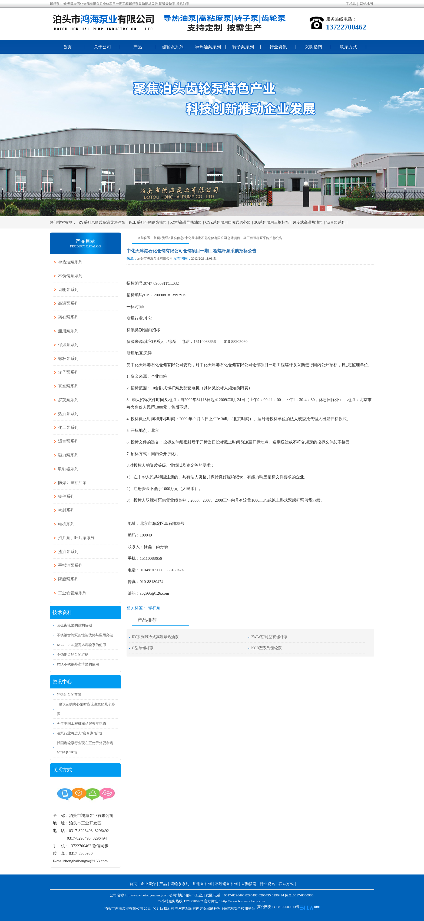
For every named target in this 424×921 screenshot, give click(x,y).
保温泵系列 (68, 345)
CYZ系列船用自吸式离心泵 (228, 222)
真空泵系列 (68, 386)
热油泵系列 (68, 414)
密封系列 (66, 510)
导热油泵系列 (208, 47)
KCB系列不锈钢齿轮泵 (148, 222)
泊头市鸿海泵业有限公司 (155, 258)
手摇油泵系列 (70, 565)
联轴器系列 (68, 469)
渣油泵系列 (68, 551)
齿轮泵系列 (173, 47)
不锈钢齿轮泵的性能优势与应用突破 (85, 635)
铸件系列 (66, 496)
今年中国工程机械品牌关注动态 (81, 723)
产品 (137, 47)
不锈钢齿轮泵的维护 (72, 654)
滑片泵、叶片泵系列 (76, 538)
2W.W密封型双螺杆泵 (269, 637)
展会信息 (176, 238)
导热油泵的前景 (69, 695)
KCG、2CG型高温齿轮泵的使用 (81, 645)
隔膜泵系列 (68, 579)
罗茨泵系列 (68, 400)
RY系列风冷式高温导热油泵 (102, 222)
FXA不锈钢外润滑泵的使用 (78, 664)
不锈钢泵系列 (70, 276)
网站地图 (366, 4)
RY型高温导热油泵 (186, 222)
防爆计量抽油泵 (72, 483)
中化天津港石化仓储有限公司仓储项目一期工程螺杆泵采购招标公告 (233, 238)
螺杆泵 (154, 608)
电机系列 (66, 524)
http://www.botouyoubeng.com (243, 901)
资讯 (165, 238)
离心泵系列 (68, 317)
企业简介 (148, 884)
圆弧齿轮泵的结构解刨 (74, 625)
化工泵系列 (68, 427)
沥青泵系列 (335, 222)
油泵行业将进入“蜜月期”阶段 (79, 733)
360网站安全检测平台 (238, 908)
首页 (67, 47)
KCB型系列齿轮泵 (266, 648)
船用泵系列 (68, 331)
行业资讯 (278, 47)
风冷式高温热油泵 (308, 222)
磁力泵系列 (68, 455)
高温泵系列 (68, 303)
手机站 (351, 4)
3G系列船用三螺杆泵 (271, 222)
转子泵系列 (243, 47)
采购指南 (313, 47)
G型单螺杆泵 (143, 648)
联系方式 (348, 47)
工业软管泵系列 (72, 593)
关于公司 (102, 47)
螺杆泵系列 (68, 358)
